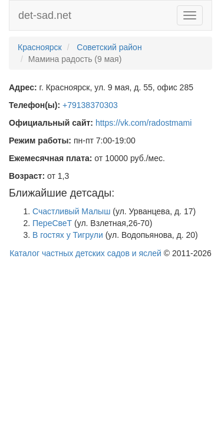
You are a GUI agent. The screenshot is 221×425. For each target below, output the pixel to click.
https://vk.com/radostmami (143, 123)
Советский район (109, 47)
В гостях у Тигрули (67, 235)
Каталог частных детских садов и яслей (85, 253)
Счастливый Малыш (71, 211)
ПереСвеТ (52, 223)
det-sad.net (44, 15)
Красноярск (40, 47)
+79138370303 (90, 105)
